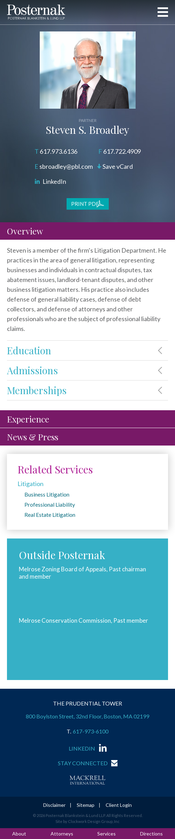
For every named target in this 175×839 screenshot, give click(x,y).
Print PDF (85, 204)
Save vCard (117, 166)
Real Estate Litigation (49, 514)
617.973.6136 (58, 151)
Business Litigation (46, 494)
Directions (151, 834)
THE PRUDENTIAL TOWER (87, 703)
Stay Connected (83, 763)
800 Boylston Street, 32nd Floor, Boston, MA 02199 (87, 716)
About (19, 834)
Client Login (119, 805)
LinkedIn (54, 181)
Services (106, 834)
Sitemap (85, 805)
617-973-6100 (90, 731)
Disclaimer (54, 805)
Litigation (30, 483)
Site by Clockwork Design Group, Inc (87, 821)
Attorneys (62, 834)
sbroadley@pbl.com (66, 166)
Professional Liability (49, 504)
